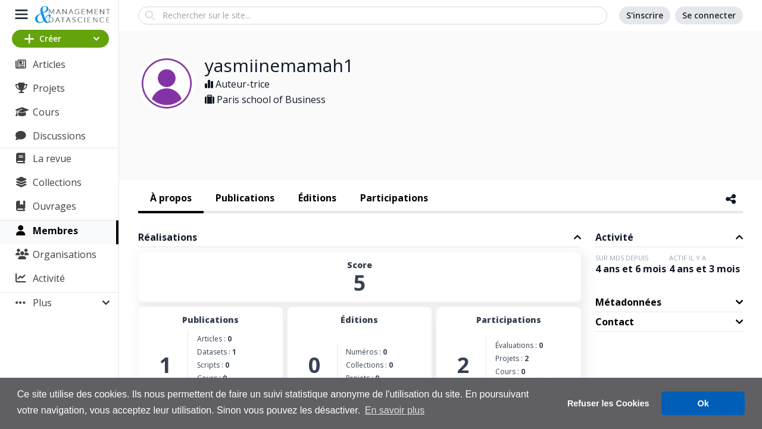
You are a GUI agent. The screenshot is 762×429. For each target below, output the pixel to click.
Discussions (59, 135)
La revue (52, 158)
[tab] (171, 199)
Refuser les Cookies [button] (608, 403)
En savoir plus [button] (395, 410)
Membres (55, 230)
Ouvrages (54, 206)
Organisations (64, 254)
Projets (49, 88)
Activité (49, 278)
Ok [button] (703, 403)
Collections (57, 182)
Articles (49, 64)
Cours (46, 112)
